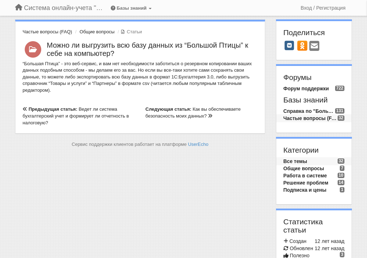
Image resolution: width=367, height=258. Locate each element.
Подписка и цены (305, 190)
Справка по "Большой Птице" (309, 111)
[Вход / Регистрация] (323, 8)
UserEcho (198, 144)
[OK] (302, 45)
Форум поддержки (306, 88)
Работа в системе (305, 175)
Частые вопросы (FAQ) (47, 31)
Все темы (295, 161)
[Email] (314, 46)
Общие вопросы (97, 31)
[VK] (289, 45)
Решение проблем (306, 183)
